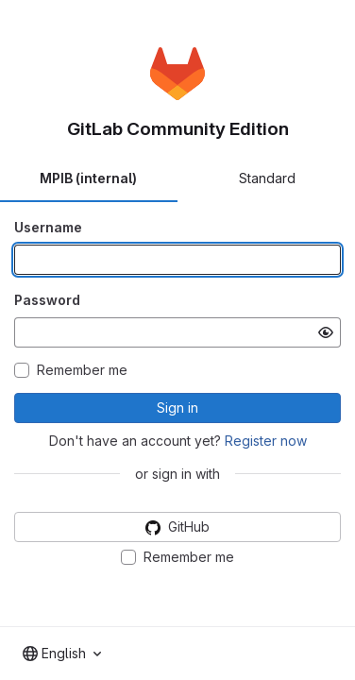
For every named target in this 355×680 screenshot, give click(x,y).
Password (47, 300)
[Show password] (326, 332)
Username (48, 227)
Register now (266, 441)
